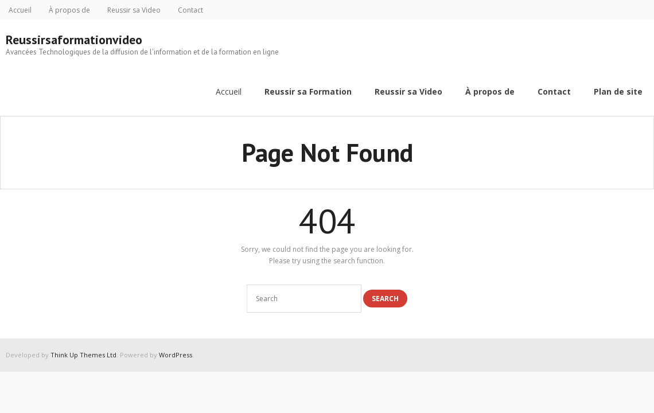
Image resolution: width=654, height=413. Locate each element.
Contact (190, 10)
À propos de (69, 10)
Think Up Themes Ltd (83, 354)
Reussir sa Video (134, 10)
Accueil (20, 10)
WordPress (175, 354)
